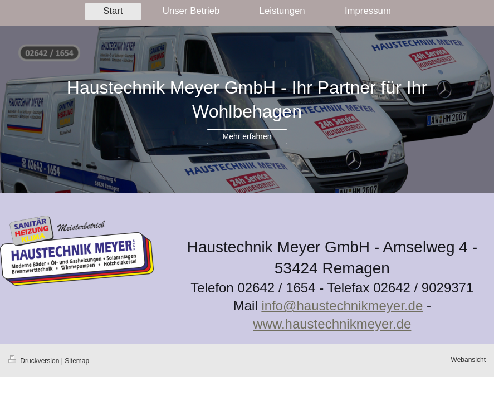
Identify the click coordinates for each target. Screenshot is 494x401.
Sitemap (77, 361)
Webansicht (468, 360)
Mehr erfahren (247, 136)
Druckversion (34, 361)
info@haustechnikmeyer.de (342, 305)
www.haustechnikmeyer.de (332, 323)
